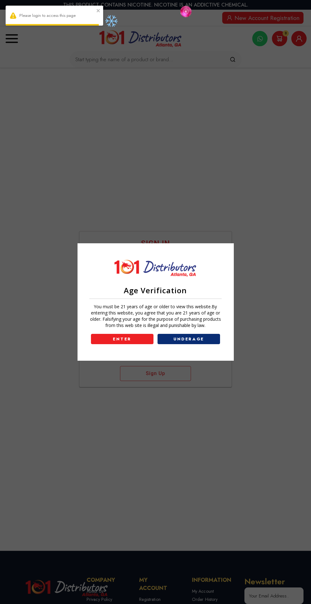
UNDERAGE (188, 339)
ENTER (122, 339)
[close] (98, 11)
